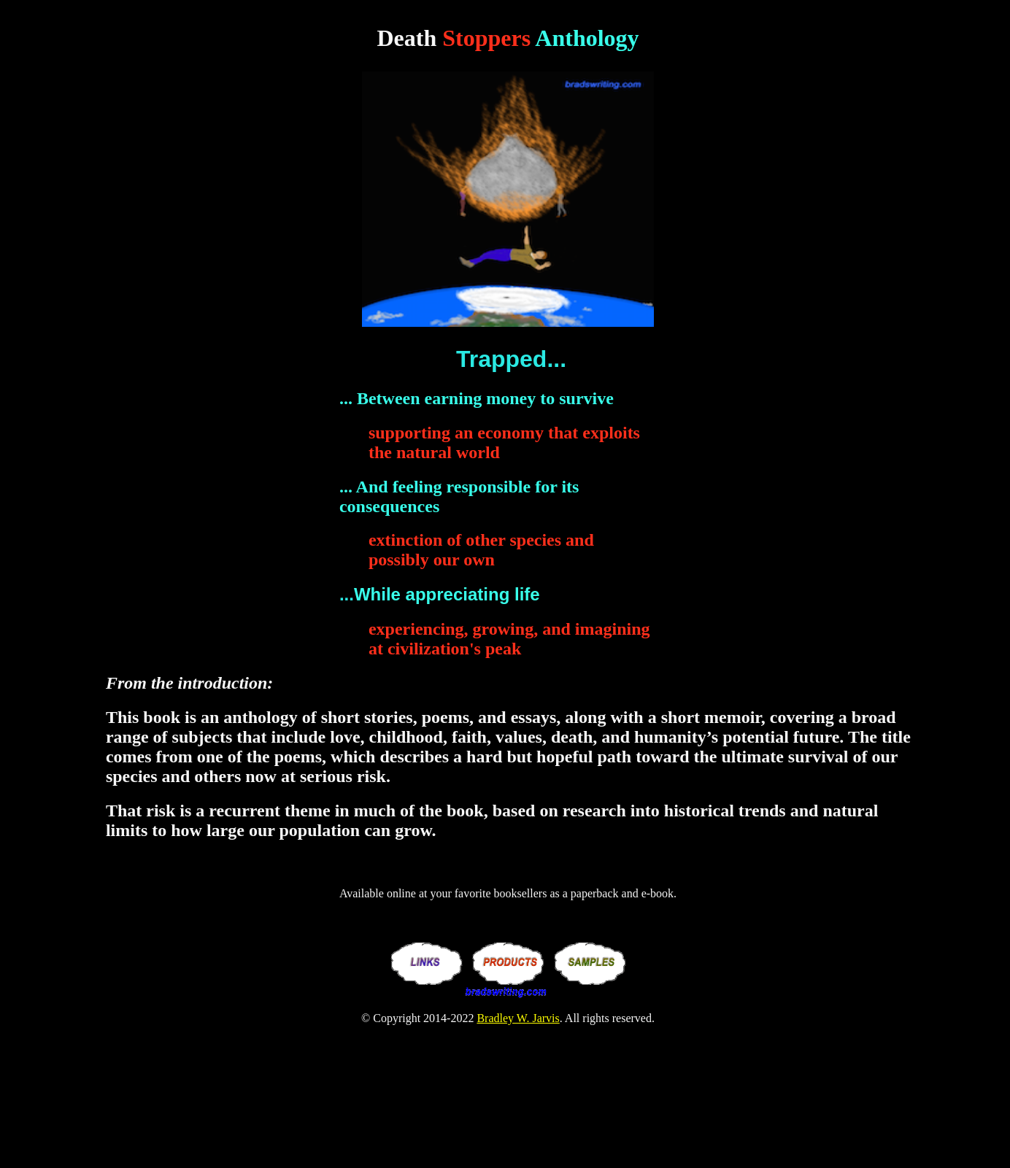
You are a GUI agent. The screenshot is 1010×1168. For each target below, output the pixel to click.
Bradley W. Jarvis (518, 1018)
